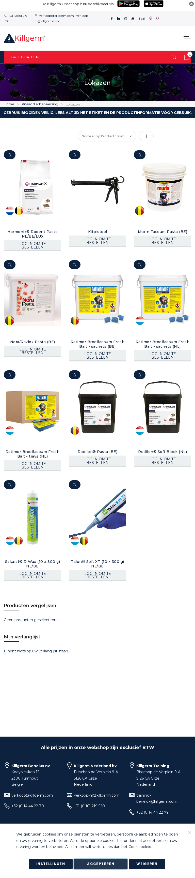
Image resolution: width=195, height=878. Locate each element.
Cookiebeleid (139, 847)
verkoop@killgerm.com (56, 16)
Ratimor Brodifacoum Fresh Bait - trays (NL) (33, 454)
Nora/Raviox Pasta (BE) (32, 342)
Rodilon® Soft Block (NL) (162, 451)
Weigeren (146, 863)
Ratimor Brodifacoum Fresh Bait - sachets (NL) (163, 344)
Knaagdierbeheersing (40, 104)
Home (9, 104)
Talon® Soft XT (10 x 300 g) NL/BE (97, 563)
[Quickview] (9, 154)
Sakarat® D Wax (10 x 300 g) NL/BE (32, 563)
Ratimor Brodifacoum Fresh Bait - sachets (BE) (98, 344)
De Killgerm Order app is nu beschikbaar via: (78, 4)
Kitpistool (97, 231)
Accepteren (100, 863)
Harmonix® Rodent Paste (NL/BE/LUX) (32, 234)
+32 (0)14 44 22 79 (152, 812)
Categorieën (21, 57)
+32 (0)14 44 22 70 (27, 806)
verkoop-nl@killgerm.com (97, 795)
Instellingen (50, 863)
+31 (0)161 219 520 (89, 806)
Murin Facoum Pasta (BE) (162, 231)
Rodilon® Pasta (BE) (98, 451)
